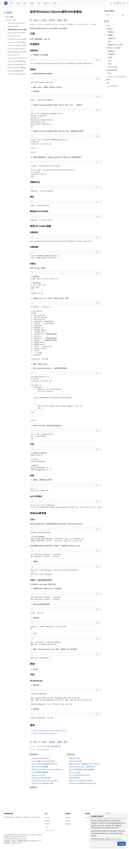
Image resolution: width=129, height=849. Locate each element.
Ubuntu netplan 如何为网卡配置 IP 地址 (18, 74)
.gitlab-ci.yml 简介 (38, 775)
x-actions (24, 839)
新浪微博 (67, 824)
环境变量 (111, 54)
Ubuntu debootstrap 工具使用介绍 (18, 48)
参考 (71, 105)
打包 (109, 60)
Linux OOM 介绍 (43, 749)
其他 (107, 80)
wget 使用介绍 (74, 778)
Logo (46, 827)
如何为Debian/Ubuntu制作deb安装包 (18, 29)
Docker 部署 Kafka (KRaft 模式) (43, 761)
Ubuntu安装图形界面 (15, 71)
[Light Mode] (114, 3)
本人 (14, 817)
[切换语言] (111, 3)
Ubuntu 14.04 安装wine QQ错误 (18, 58)
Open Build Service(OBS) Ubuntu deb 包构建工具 (18, 33)
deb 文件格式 (113, 67)
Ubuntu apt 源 (13, 55)
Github (67, 821)
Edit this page (9, 845)
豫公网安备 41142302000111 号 (30, 841)
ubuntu (52, 20)
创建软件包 (112, 38)
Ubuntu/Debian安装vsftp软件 (18, 64)
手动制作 (109, 29)
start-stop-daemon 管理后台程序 (18, 45)
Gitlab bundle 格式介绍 (40, 758)
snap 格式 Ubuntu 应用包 (17, 39)
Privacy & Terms (50, 830)
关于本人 (47, 818)
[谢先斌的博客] (5, 3)
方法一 (110, 73)
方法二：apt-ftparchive (117, 76)
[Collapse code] (100, 60)
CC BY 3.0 (31, 817)
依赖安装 (111, 32)
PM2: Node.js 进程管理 (40, 767)
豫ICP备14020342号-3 (11, 841)
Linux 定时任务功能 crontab (79, 775)
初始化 (110, 35)
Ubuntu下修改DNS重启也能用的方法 (18, 68)
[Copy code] (96, 60)
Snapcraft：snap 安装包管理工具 (18, 42)
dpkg (59, 20)
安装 (109, 64)
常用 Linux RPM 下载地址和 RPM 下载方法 (84, 764)
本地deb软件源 (111, 70)
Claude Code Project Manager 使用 (45, 780)
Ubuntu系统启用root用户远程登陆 (18, 52)
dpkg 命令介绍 (13, 26)
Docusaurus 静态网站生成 (41, 778)
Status (87, 818)
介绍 (107, 26)
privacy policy (117, 839)
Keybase (67, 818)
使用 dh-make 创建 (113, 48)
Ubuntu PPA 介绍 (14, 36)
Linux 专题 (9, 17)
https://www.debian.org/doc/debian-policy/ (50, 731)
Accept (121, 844)
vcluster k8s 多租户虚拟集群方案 (49, 746)
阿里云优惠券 (109, 11)
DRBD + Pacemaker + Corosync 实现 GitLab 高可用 (48, 769)
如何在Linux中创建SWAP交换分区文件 (82, 783)
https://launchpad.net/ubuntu (45, 733)
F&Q (107, 83)
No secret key (113, 86)
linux (35, 20)
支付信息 (47, 821)
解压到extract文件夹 (115, 45)
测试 (109, 41)
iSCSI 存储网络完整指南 (40, 772)
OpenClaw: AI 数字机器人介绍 (42, 783)
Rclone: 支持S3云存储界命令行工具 (44, 764)
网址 (94, 24)
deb (65, 20)
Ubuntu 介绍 (11, 20)
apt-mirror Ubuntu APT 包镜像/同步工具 (18, 23)
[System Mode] (117, 3)
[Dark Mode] (120, 3)
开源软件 (47, 824)
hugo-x (24, 837)
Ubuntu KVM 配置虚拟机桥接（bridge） (18, 61)
